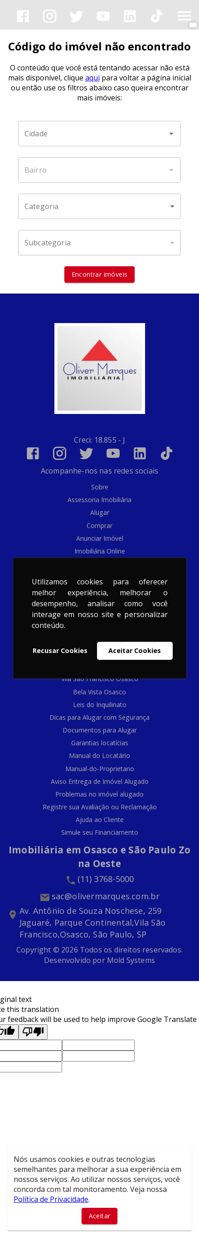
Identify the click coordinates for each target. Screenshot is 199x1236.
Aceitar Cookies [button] (134, 650)
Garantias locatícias (99, 742)
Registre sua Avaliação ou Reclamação (100, 806)
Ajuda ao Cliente (100, 819)
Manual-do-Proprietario (99, 768)
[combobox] (99, 133)
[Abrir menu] (184, 15)
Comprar (99, 525)
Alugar (99, 512)
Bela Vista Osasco (99, 692)
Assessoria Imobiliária (99, 499)
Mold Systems (131, 960)
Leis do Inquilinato (99, 704)
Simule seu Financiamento (99, 832)
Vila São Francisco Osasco (99, 678)
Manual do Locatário (99, 755)
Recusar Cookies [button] (60, 650)
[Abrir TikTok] (157, 16)
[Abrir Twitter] (76, 16)
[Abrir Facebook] (23, 16)
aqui (92, 78)
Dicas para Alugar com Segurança (99, 717)
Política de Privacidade (51, 1199)
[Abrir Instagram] (50, 16)
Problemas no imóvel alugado (99, 794)
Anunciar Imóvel (99, 538)
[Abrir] (171, 133)
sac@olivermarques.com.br (106, 896)
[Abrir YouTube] (103, 16)
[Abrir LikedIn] (130, 16)
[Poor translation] (33, 1032)
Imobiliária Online (99, 551)
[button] (99, 206)
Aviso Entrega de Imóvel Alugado (100, 781)
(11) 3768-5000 (106, 878)
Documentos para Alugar (100, 730)
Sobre (99, 487)
